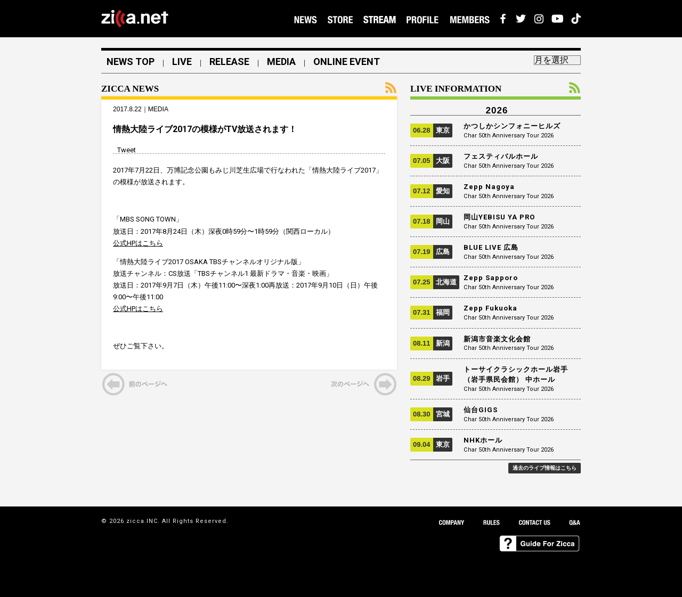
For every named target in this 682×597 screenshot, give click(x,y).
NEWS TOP (131, 62)
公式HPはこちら (138, 243)
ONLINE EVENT (346, 62)
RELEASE (229, 62)
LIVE (182, 62)
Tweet (126, 149)
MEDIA (281, 62)
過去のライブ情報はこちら (545, 468)
